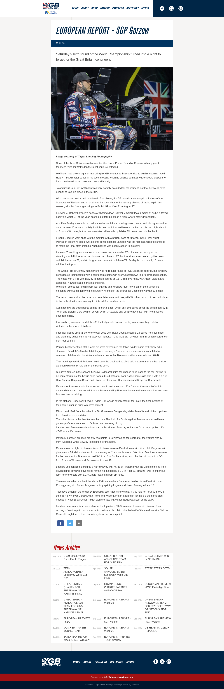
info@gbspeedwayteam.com (118, 677)
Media (145, 8)
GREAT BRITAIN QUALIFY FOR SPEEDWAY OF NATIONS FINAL (67, 589)
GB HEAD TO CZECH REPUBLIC (151, 629)
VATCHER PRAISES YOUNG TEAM (70, 629)
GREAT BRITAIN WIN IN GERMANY (151, 558)
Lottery (104, 8)
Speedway (132, 8)
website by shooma (130, 685)
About (85, 8)
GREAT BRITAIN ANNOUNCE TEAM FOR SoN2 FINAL (109, 559)
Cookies (116, 685)
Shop (94, 8)
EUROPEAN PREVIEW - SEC (71, 620)
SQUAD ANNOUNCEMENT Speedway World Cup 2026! (110, 573)
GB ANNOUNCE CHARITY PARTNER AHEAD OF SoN (110, 587)
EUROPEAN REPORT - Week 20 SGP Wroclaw (71, 638)
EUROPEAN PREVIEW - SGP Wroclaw (111, 638)
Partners (118, 8)
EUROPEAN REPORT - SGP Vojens (112, 620)
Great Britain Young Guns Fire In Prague (69, 558)
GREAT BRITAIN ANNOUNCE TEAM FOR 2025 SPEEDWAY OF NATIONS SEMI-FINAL (152, 606)
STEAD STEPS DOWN (152, 568)
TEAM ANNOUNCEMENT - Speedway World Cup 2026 (70, 573)
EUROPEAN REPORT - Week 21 (112, 629)
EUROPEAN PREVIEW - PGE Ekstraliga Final (152, 586)
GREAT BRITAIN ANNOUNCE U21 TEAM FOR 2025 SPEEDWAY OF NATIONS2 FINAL (68, 606)
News (75, 8)
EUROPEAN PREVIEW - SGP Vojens (152, 620)
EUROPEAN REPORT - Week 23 (112, 601)
